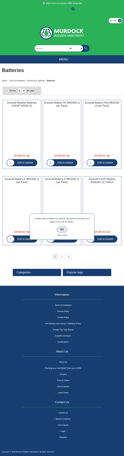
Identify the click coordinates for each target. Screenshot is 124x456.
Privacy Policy (63, 311)
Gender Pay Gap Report (63, 330)
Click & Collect (63, 380)
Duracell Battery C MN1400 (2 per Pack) (22, 180)
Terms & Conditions (63, 305)
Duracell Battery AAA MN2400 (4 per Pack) (102, 104)
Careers (63, 374)
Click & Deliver (63, 386)
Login (63, 431)
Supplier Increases (63, 336)
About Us (63, 362)
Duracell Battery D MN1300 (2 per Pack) (62, 180)
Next (68, 256)
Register (53, 10)
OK (62, 229)
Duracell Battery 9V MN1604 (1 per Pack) (62, 104)
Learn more (62, 235)
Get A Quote (63, 425)
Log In (61, 10)
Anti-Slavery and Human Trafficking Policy (63, 323)
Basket (70, 10)
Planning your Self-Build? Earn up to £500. (63, 368)
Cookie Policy (63, 317)
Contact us (63, 413)
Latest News (63, 393)
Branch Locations (63, 419)
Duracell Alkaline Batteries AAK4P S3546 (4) (22, 104)
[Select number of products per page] (21, 90)
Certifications (63, 342)
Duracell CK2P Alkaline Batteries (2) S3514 (102, 180)
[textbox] (59, 48)
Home (4, 81)
